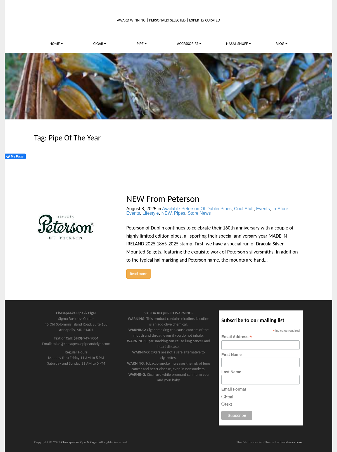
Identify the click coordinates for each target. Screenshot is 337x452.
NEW (166, 213)
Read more (138, 273)
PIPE (142, 43)
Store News (199, 213)
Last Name (231, 372)
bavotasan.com (291, 442)
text (228, 404)
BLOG (281, 43)
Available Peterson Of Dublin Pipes (197, 208)
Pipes (179, 213)
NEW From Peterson (163, 198)
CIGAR (99, 43)
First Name (231, 354)
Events (263, 208)
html (229, 397)
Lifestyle (151, 213)
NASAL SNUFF (238, 43)
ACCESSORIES (189, 43)
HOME (56, 43)
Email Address (236, 336)
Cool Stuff (244, 208)
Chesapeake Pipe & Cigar (79, 442)
